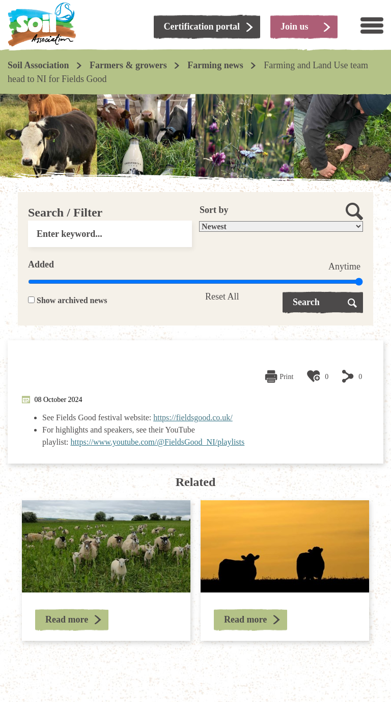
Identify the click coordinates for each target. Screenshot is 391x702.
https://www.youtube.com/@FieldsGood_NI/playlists (158, 442)
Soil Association (38, 65)
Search (306, 302)
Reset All (222, 296)
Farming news (215, 65)
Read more (66, 619)
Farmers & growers (128, 65)
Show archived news (72, 300)
